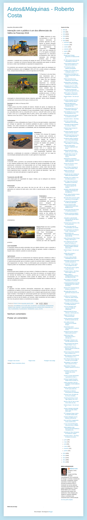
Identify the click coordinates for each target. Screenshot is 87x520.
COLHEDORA (33, 305)
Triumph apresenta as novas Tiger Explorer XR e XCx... (71, 398)
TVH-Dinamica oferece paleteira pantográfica (70, 67)
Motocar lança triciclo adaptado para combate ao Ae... (71, 352)
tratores (36, 308)
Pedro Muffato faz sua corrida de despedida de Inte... (71, 112)
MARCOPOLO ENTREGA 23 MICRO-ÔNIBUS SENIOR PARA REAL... (71, 247)
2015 (64, 453)
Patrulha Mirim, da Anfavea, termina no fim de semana (71, 83)
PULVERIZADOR (23, 308)
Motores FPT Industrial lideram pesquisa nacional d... (71, 288)
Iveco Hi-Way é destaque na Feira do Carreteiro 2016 (71, 167)
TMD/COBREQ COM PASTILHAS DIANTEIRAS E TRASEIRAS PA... (71, 429)
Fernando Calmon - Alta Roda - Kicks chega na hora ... (71, 271)
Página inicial (32, 360)
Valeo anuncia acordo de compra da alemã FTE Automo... (70, 186)
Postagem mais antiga (49, 360)
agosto (66, 51)
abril (65, 444)
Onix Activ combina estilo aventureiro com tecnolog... (71, 121)
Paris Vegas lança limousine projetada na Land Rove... (71, 181)
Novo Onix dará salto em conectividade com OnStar (71, 227)
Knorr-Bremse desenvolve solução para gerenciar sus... (72, 90)
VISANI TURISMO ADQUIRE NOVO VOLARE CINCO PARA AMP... (71, 410)
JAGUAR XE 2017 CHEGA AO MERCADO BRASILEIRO (71, 175)
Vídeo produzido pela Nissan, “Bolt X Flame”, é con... (71, 344)
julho (65, 53)
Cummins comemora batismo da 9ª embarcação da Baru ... (71, 215)
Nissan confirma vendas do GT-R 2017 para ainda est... (71, 388)
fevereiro (66, 448)
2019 (64, 34)
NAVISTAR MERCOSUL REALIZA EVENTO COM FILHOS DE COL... (71, 105)
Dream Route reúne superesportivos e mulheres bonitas (71, 328)
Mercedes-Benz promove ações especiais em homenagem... (72, 198)
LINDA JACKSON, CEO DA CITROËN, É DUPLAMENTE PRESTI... (72, 384)
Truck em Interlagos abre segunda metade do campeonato (70, 308)
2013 (64, 457)
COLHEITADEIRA (41, 305)
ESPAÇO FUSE (11, 307)
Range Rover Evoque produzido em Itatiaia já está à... (71, 57)
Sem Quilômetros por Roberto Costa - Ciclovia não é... (71, 230)
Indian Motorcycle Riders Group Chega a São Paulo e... (72, 239)
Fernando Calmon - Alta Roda (71, 119)
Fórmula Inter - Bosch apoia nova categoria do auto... (71, 264)
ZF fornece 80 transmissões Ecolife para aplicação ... (71, 202)
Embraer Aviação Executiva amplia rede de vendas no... (71, 379)
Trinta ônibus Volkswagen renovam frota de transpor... (71, 300)
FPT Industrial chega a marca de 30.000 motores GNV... (71, 414)
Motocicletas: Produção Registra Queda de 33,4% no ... (72, 367)
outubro (66, 47)
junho (65, 439)
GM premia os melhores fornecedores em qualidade (71, 391)
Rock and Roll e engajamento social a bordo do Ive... (71, 421)
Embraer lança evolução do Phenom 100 (70, 128)
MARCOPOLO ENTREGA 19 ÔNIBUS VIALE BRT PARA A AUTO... (72, 75)
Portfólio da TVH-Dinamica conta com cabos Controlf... (71, 297)
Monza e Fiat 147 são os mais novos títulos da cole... (71, 402)
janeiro (66, 450)
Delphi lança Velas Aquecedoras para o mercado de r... (69, 337)
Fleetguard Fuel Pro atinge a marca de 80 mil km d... (71, 332)
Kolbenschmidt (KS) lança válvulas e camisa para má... (71, 312)
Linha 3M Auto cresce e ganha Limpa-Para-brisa (71, 268)
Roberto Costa (74, 468)
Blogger (51, 511)
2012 (64, 460)
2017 (64, 38)
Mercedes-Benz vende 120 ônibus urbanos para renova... (70, 155)
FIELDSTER (48, 307)
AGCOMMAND (17, 305)
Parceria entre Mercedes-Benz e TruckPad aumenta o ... (71, 210)
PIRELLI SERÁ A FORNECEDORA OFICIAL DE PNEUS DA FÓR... (71, 276)
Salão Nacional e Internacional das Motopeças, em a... (71, 356)
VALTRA (41, 308)
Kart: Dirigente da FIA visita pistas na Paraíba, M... (70, 242)
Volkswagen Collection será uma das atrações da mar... (71, 340)
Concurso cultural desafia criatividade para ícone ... (71, 257)
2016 (64, 40)
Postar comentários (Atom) (18, 363)
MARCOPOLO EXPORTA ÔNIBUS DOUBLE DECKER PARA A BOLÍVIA (71, 160)
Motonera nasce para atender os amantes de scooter (71, 116)
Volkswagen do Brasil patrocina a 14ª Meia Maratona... (71, 303)
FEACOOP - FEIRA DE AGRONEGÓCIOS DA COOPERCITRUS (30, 307)
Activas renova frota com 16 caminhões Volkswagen (71, 109)
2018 (64, 36)
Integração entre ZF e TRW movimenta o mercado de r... (71, 86)
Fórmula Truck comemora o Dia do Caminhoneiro (71, 223)
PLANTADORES (15, 308)
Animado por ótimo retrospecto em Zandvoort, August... (71, 433)
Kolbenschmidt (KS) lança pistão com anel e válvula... (71, 151)
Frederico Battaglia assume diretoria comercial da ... (70, 417)
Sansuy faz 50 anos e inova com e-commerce (70, 164)
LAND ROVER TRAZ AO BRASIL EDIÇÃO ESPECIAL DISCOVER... (71, 348)
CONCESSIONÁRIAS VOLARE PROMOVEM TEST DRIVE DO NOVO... (72, 284)
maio (65, 442)
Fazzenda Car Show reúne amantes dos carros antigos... (70, 372)
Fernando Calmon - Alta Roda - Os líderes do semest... (71, 436)
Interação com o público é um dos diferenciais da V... (71, 178)
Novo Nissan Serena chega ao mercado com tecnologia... (71, 359)
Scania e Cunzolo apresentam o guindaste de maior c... (71, 376)
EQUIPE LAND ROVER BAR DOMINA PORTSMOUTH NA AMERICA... (71, 191)
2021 (64, 29)
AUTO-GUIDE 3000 (25, 305)
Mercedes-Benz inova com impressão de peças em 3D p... (71, 293)
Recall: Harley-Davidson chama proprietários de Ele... (71, 195)
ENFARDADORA (49, 305)
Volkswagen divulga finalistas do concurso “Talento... (71, 125)
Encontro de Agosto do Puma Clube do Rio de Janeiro (71, 100)
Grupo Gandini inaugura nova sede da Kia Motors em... (71, 64)
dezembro (66, 42)
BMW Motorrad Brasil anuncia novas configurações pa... (71, 135)
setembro (66, 49)
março (66, 446)
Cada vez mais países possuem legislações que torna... (71, 147)
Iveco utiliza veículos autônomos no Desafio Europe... (70, 323)
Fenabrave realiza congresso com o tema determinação (71, 139)
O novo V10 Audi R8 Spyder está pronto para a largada (71, 424)
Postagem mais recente (14, 360)
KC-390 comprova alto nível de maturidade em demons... (71, 60)
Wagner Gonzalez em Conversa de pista (69, 171)
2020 (64, 32)
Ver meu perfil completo (67, 499)
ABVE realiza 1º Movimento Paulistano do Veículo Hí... (71, 93)
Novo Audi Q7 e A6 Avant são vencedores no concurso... (71, 280)
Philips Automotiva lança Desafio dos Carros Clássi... (71, 79)
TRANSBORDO (30, 308)
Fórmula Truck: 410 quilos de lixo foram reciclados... (71, 395)
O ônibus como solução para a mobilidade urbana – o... (71, 71)
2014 (64, 455)
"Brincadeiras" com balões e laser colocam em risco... (71, 363)
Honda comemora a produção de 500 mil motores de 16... (71, 319)
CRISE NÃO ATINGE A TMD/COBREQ (69, 254)
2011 (64, 462)
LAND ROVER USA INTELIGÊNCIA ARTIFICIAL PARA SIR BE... (71, 235)
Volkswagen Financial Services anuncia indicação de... (71, 261)
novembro (66, 44)
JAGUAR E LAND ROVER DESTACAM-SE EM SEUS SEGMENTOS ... (71, 219)
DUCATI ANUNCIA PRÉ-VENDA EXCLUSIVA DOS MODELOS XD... (71, 206)
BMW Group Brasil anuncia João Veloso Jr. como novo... (71, 142)
